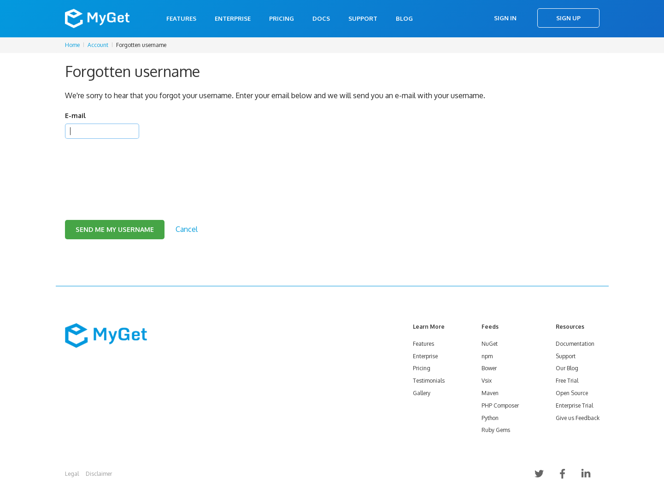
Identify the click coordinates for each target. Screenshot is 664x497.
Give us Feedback (577, 417)
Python (490, 417)
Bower (489, 368)
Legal (72, 473)
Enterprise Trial (574, 405)
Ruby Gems (496, 429)
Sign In (505, 18)
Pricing (281, 18)
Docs (321, 18)
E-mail (75, 115)
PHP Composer (500, 405)
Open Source (572, 393)
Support (362, 18)
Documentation (575, 343)
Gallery (421, 393)
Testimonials (429, 380)
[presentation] (135, 168)
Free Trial (567, 380)
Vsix (487, 380)
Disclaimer (99, 473)
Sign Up (568, 18)
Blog (404, 18)
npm (487, 356)
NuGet (490, 343)
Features (181, 18)
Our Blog (567, 368)
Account (98, 44)
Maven (490, 393)
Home (72, 44)
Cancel (187, 229)
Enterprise (233, 18)
